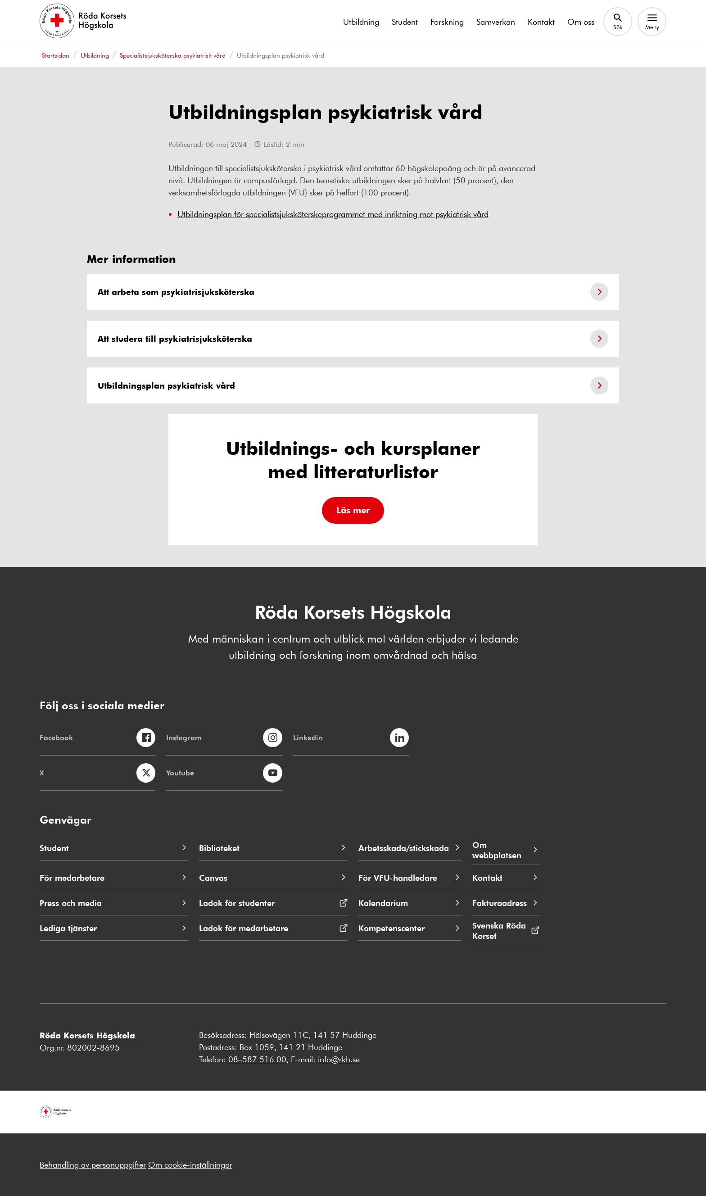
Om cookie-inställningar (190, 1164)
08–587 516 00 (257, 1059)
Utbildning (361, 21)
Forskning (447, 21)
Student (405, 21)
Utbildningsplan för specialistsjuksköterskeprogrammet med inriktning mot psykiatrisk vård (333, 213)
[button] (353, 510)
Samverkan (495, 21)
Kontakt (541, 21)
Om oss (580, 21)
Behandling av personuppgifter (93, 1164)
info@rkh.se (339, 1059)
